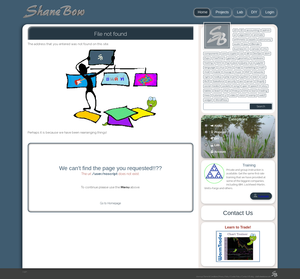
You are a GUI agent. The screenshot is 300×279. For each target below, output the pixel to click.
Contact (245, 277)
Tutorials (261, 196)
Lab (240, 12)
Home (203, 12)
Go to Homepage (110, 203)
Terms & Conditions (211, 277)
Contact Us (238, 213)
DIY (254, 12)
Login (269, 12)
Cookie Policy (235, 277)
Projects (222, 12)
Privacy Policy (224, 277)
